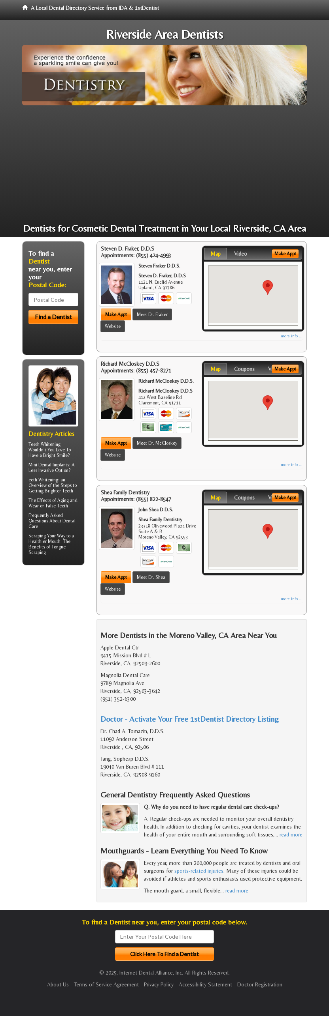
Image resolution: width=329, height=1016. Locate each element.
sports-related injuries (198, 871)
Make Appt (116, 314)
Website (113, 326)
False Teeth (57, 506)
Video (240, 254)
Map (215, 254)
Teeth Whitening (44, 444)
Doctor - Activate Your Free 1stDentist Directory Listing (189, 718)
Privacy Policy (159, 984)
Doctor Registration (259, 984)
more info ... (292, 336)
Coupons (244, 369)
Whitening (48, 480)
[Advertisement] (164, 164)
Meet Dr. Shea (151, 577)
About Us (58, 984)
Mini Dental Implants (48, 465)
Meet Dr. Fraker (152, 314)
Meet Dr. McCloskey (157, 443)
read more (291, 834)
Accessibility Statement (205, 984)
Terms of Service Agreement (106, 984)
